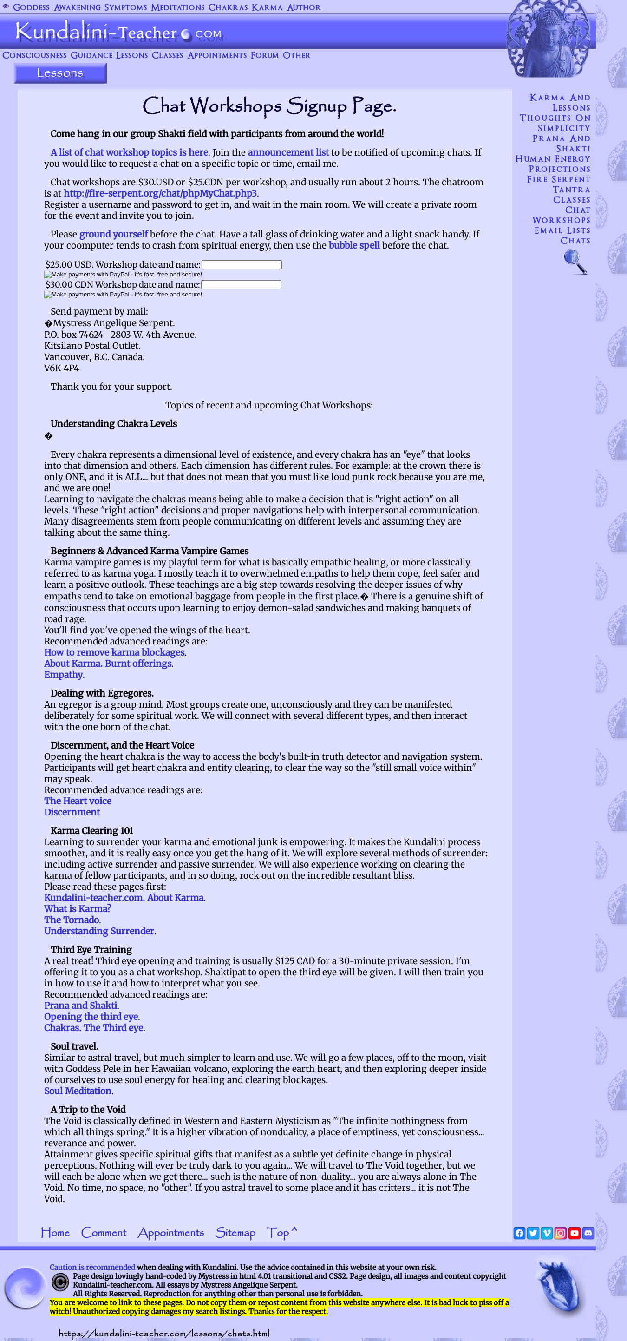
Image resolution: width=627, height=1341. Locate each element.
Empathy (63, 674)
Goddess (31, 8)
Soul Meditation (77, 1091)
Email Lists (563, 231)
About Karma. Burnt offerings (107, 663)
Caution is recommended (92, 1267)
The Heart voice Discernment (77, 806)
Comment (103, 1233)
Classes (167, 56)
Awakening (77, 8)
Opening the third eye (91, 1016)
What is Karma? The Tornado (77, 914)
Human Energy (553, 159)
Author (304, 8)
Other (297, 56)
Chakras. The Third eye (93, 1027)
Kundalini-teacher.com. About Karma (123, 897)
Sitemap (235, 1233)
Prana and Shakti (80, 1005)
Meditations (178, 8)
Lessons (132, 56)
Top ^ (282, 1233)
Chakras (228, 8)
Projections (560, 169)
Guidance (91, 56)
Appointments (217, 56)
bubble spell (354, 245)
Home (55, 1233)
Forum (265, 56)
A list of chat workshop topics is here (129, 152)
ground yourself (113, 234)
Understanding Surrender (99, 931)
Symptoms (125, 8)
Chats (576, 241)
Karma (267, 8)
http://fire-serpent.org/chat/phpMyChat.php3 (160, 193)
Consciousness (34, 56)
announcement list (288, 152)
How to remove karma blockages (114, 652)
